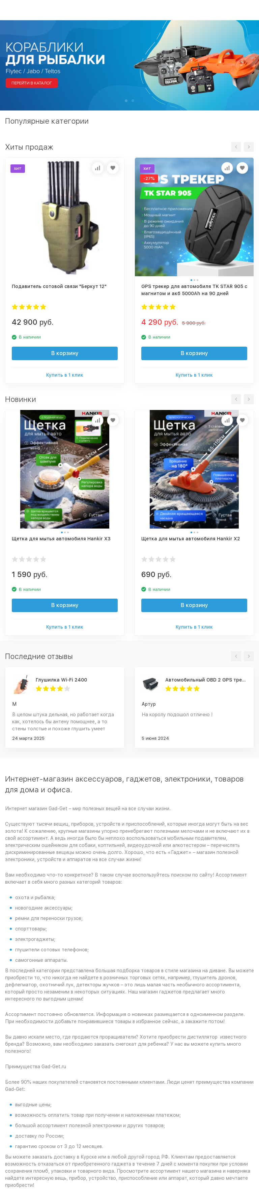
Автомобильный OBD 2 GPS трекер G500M (206, 680)
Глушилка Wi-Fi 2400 (61, 680)
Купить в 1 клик (64, 375)
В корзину (65, 353)
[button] (126, 100)
